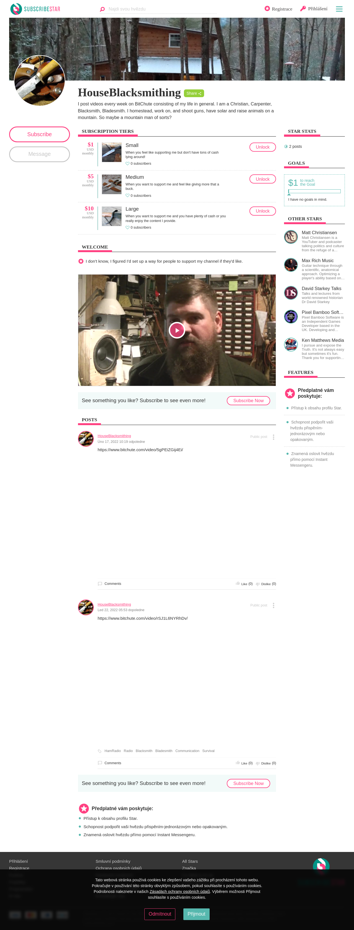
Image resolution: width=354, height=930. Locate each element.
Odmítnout (160, 914)
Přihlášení (18, 861)
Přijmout (196, 914)
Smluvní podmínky (113, 861)
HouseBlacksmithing (114, 436)
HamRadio (113, 751)
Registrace (19, 868)
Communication (187, 751)
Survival (208, 751)
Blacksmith (144, 751)
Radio (128, 751)
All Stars (190, 861)
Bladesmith (164, 751)
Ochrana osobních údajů (119, 868)
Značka (189, 868)
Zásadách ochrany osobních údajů (180, 891)
